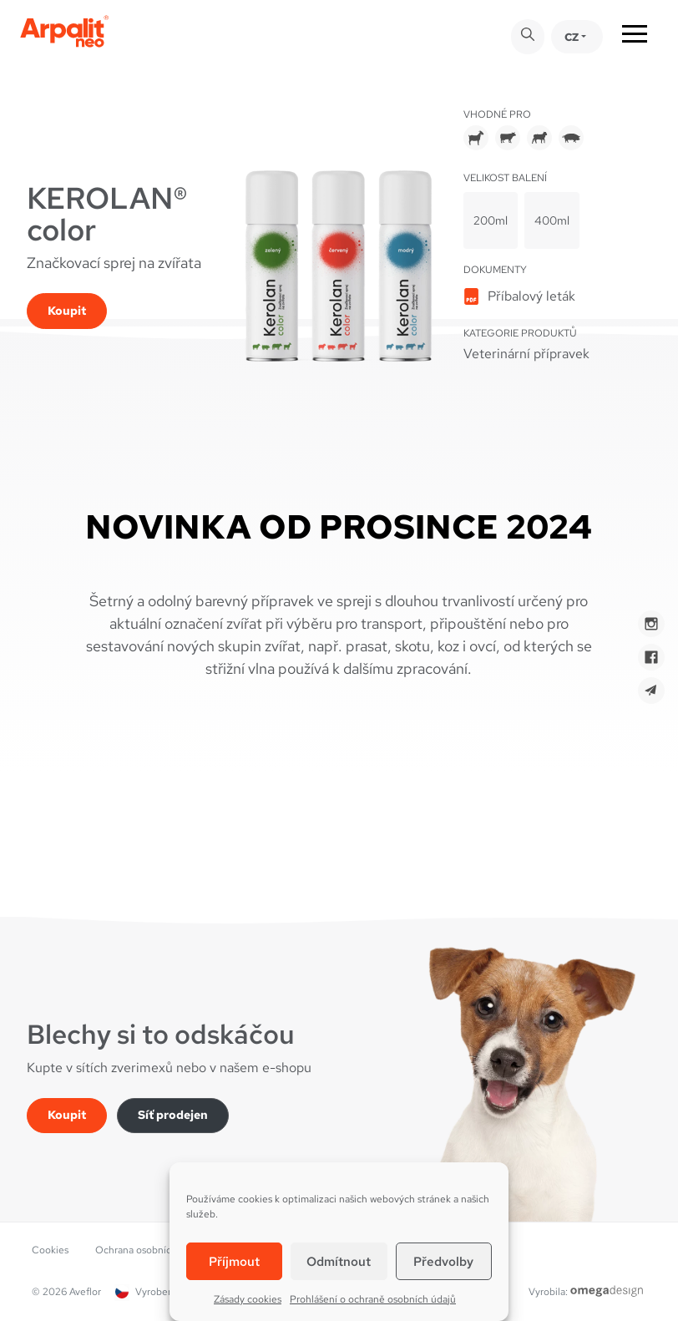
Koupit (67, 310)
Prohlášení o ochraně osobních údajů (373, 1299)
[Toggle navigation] (635, 37)
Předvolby (443, 1261)
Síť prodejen (173, 1114)
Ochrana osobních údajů (150, 1250)
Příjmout (234, 1261)
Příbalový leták (531, 296)
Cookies (50, 1250)
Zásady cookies (247, 1299)
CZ (571, 37)
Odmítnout (338, 1261)
